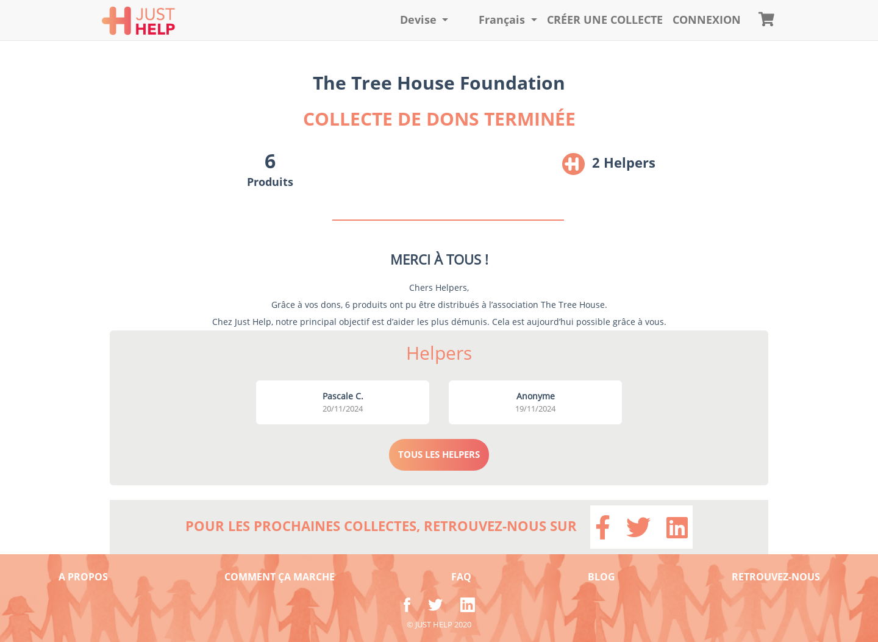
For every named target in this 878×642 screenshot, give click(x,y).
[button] (424, 20)
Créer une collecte (605, 19)
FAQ (461, 576)
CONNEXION (707, 19)
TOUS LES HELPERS (439, 454)
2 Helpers (623, 162)
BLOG (601, 576)
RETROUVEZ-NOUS (776, 576)
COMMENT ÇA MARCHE (279, 576)
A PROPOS (83, 576)
